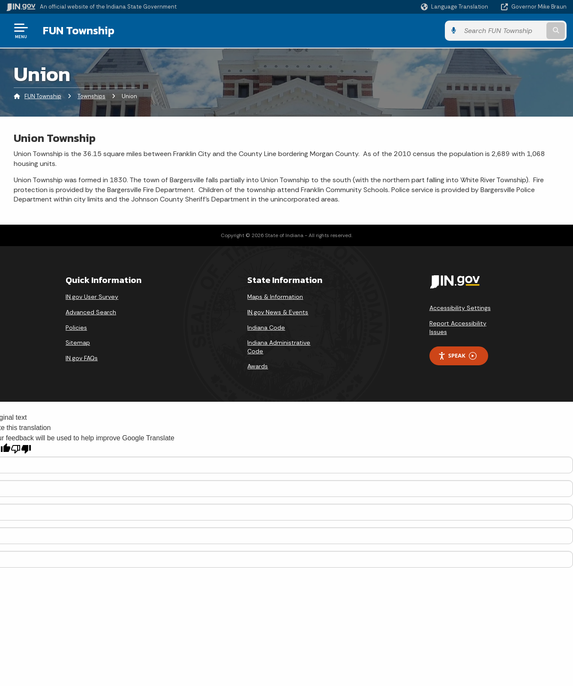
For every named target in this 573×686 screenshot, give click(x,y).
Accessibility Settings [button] (460, 308)
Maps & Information (275, 297)
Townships (91, 96)
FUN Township (78, 30)
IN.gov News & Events (277, 312)
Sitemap (78, 342)
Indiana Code (266, 327)
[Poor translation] (21, 449)
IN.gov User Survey (92, 297)
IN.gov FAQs (82, 358)
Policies (76, 327)
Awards (257, 366)
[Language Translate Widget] (455, 7)
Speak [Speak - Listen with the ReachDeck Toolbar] (457, 356)
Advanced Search (91, 312)
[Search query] (502, 30)
